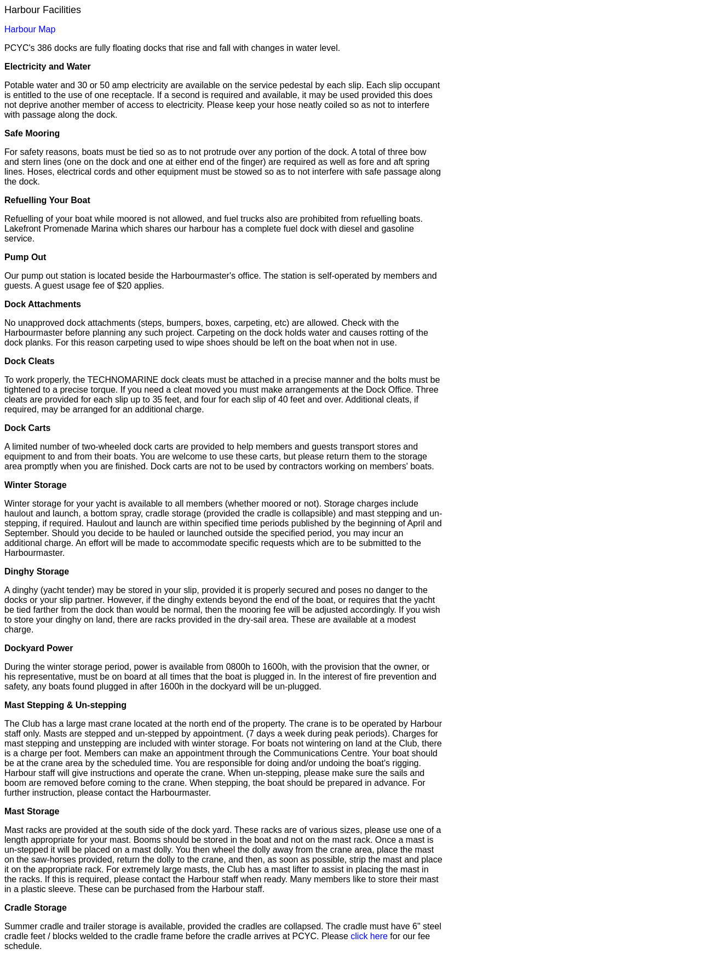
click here (369, 936)
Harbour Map (29, 29)
